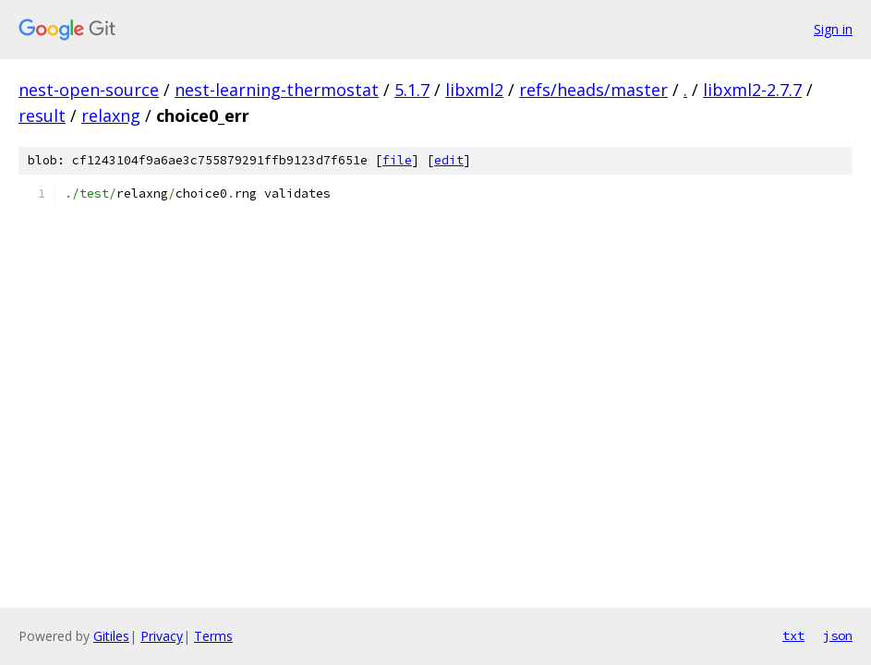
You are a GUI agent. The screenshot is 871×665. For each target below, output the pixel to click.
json (838, 635)
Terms (213, 636)
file (397, 160)
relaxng (110, 115)
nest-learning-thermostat (277, 90)
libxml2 (474, 90)
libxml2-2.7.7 (752, 90)
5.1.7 (411, 90)
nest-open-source (88, 90)
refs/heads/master (593, 90)
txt (793, 635)
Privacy (161, 636)
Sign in (833, 29)
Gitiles (111, 636)
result (42, 115)
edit (449, 160)
